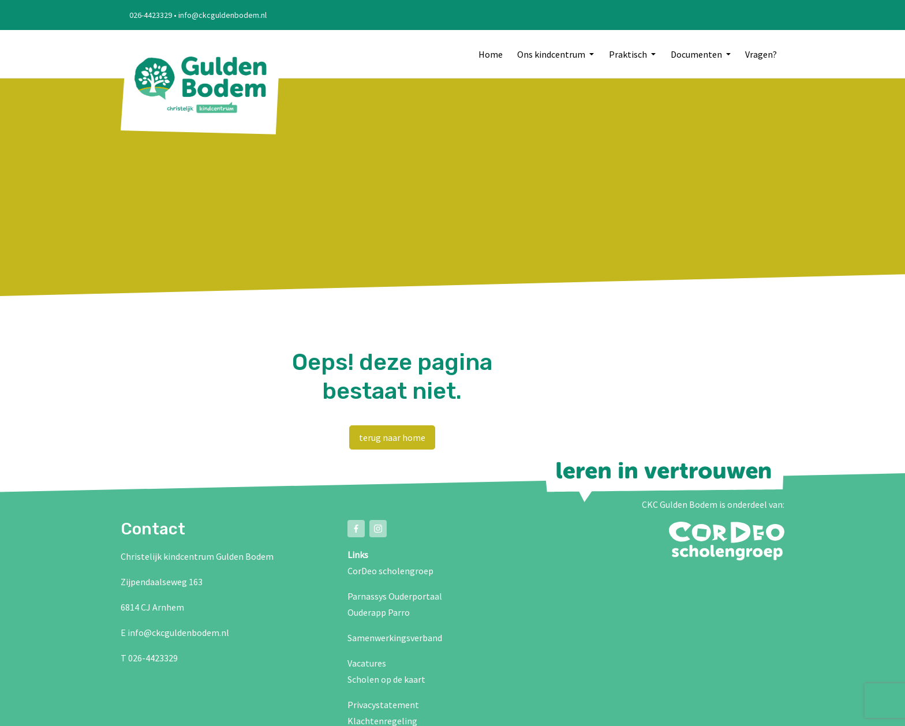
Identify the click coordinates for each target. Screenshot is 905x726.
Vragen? (761, 54)
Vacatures (366, 663)
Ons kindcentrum (552, 54)
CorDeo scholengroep (390, 571)
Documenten (697, 54)
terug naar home (392, 437)
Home (490, 54)
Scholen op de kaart (386, 679)
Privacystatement (383, 704)
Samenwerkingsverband (394, 637)
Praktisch (629, 54)
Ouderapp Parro (378, 612)
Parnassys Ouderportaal (394, 596)
